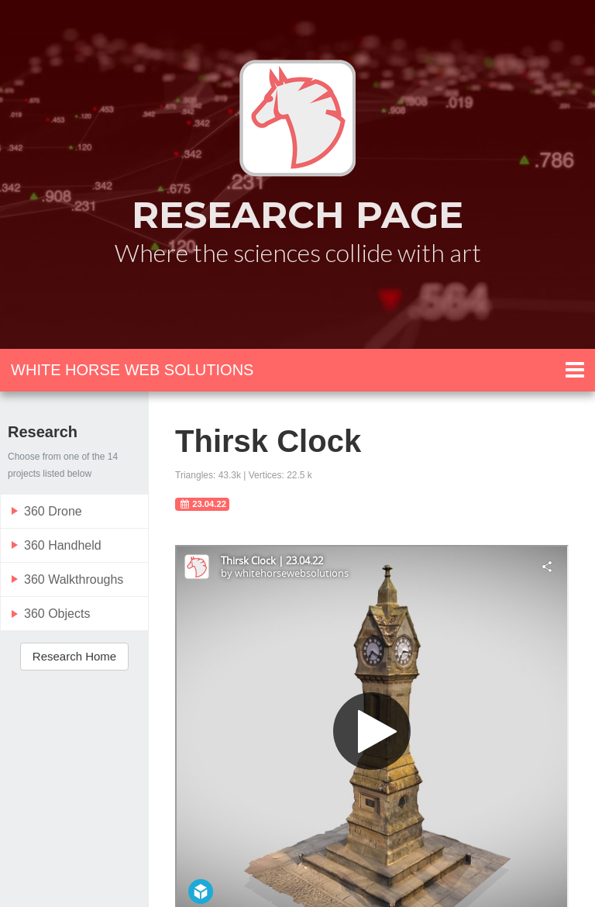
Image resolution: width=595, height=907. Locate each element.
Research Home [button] (74, 656)
